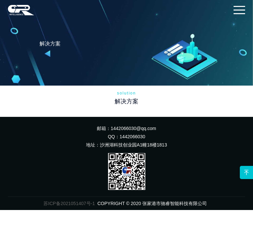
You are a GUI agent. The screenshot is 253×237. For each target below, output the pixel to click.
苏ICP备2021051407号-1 (69, 203)
